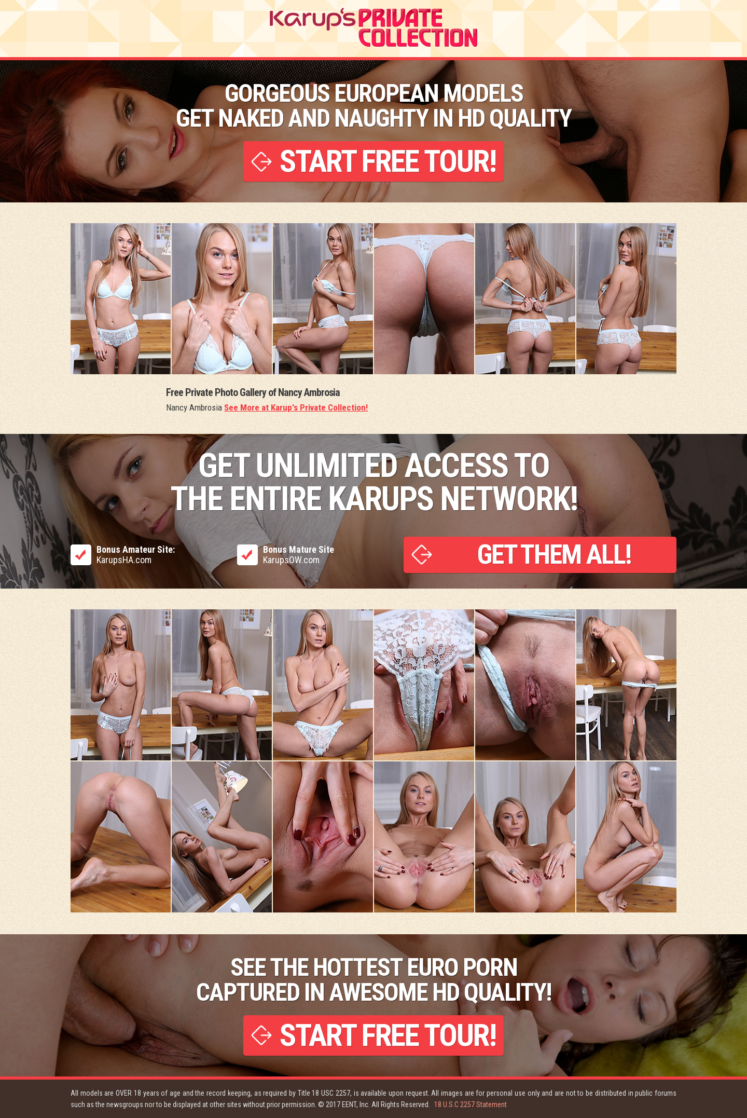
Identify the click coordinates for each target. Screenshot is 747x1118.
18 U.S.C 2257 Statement (470, 1104)
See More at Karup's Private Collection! (296, 407)
